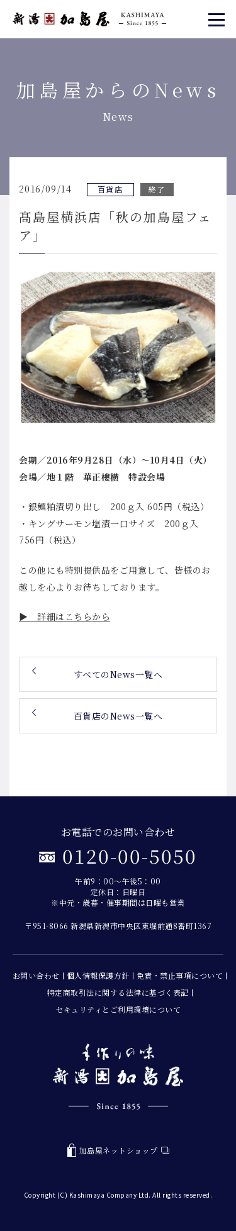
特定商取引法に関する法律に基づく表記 (118, 992)
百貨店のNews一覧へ (118, 716)
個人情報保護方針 (98, 975)
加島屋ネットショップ (118, 1150)
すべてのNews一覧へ (118, 674)
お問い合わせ (36, 975)
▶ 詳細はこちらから (64, 616)
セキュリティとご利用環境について (118, 1009)
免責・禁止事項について (180, 975)
